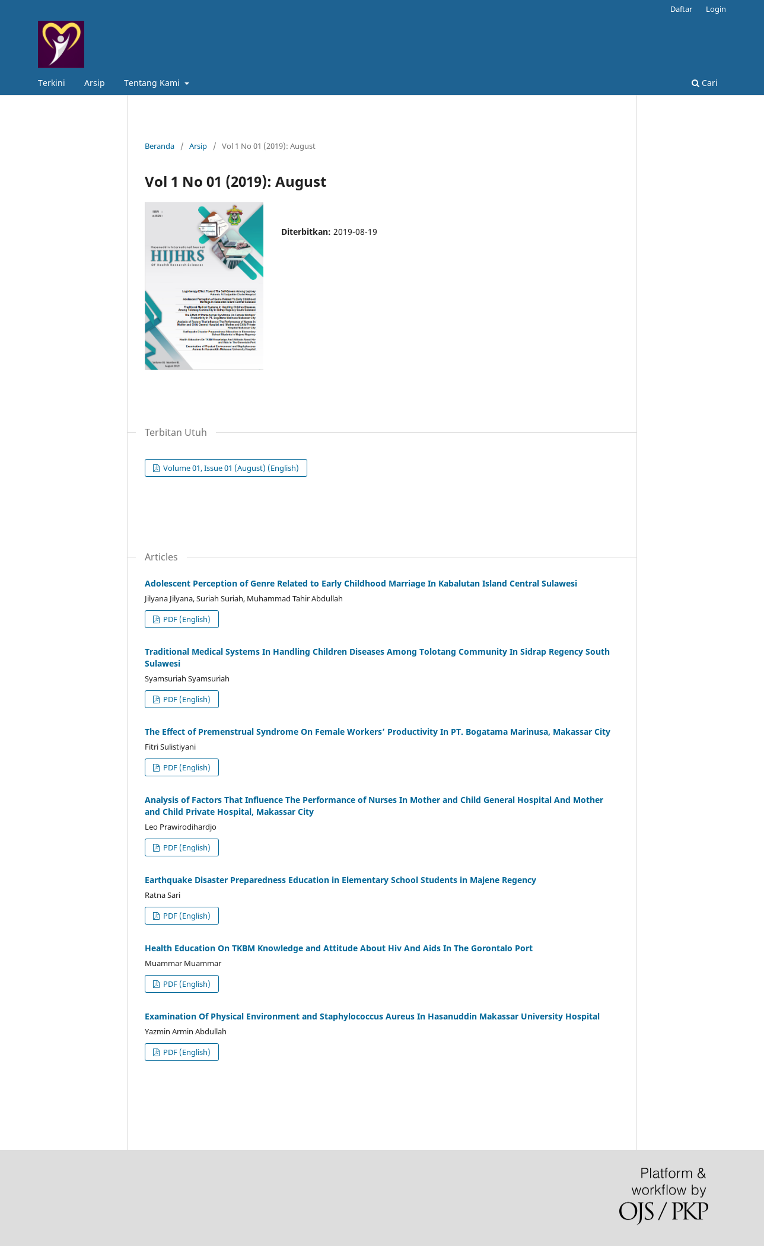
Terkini (51, 82)
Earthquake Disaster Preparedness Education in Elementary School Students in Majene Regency (340, 879)
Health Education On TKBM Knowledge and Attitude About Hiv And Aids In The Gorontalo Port (339, 948)
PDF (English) (186, 619)
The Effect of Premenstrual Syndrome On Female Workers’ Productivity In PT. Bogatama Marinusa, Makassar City (377, 731)
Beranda (159, 146)
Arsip (94, 82)
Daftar (681, 9)
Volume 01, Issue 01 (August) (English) (230, 468)
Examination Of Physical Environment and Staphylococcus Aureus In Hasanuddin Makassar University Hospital (372, 1016)
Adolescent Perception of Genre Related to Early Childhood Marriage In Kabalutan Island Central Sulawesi (361, 583)
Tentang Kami (153, 82)
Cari (705, 82)
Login (716, 9)
